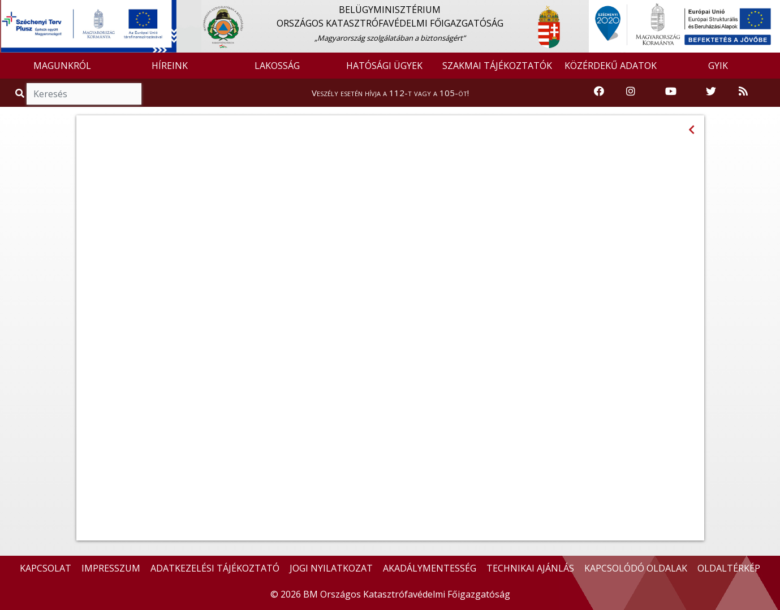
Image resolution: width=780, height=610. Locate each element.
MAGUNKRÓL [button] (62, 65)
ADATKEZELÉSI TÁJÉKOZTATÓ (214, 568)
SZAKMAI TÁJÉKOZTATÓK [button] (497, 65)
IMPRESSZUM (110, 568)
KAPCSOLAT (45, 568)
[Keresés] (84, 94)
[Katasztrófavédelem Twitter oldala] (711, 91)
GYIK (718, 65)
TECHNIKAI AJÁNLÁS (530, 568)
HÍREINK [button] (170, 65)
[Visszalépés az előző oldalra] (691, 130)
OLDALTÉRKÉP (728, 568)
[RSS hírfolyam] (743, 91)
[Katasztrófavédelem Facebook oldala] (599, 91)
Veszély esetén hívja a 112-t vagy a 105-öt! (390, 92)
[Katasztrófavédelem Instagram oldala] (630, 91)
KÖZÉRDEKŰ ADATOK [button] (610, 65)
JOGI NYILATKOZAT (331, 568)
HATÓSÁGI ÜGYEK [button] (384, 65)
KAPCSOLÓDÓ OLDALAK (635, 568)
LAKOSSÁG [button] (277, 65)
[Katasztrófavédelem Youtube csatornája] (671, 91)
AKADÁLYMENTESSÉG (429, 568)
